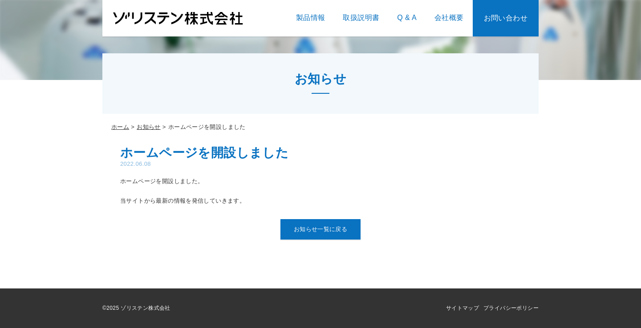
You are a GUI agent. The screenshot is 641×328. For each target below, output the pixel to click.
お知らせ (149, 127)
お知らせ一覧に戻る (321, 229)
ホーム (120, 127)
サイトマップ (462, 308)
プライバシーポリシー (511, 308)
